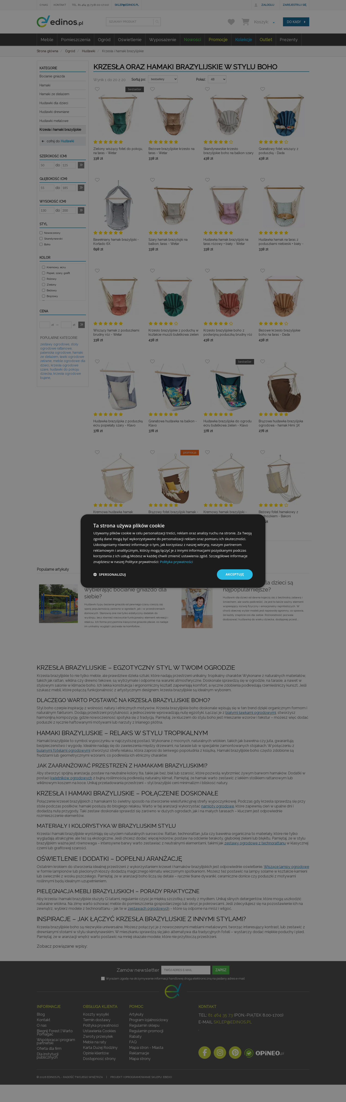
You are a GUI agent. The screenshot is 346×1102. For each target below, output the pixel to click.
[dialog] (173, 551)
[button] (109, 574)
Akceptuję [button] (235, 574)
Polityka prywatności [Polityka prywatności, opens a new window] (176, 561)
